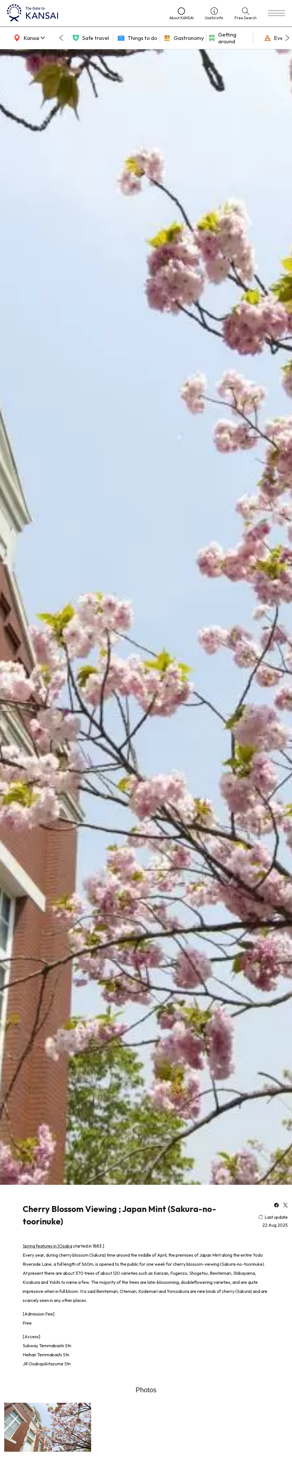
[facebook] (276, 1206)
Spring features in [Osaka (47, 1246)
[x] (285, 1206)
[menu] (276, 13)
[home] (82, 13)
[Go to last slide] (61, 37)
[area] (28, 38)
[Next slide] (287, 37)
